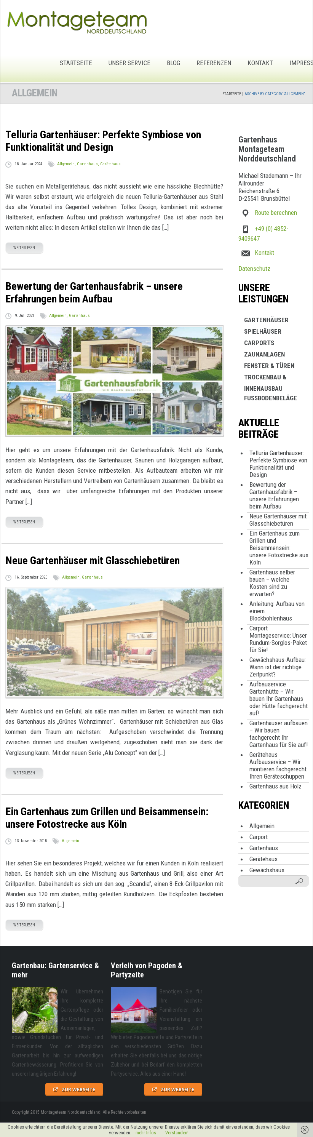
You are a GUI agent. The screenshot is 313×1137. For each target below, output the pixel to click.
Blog (173, 63)
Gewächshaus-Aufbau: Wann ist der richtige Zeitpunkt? (277, 667)
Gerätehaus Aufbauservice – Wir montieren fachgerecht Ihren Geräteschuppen (278, 765)
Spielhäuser (262, 331)
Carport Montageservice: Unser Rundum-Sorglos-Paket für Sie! (278, 639)
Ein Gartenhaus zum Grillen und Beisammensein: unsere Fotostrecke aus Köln (278, 547)
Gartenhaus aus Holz (275, 786)
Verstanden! (176, 1132)
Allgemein (66, 164)
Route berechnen (276, 212)
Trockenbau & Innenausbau (265, 378)
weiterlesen (24, 248)
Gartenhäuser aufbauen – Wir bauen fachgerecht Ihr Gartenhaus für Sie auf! (278, 733)
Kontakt (260, 63)
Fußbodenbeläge (270, 398)
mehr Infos (146, 1132)
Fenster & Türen (269, 365)
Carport (258, 837)
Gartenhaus (87, 164)
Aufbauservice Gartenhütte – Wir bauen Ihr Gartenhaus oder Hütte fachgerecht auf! (278, 698)
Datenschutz (254, 268)
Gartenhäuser (266, 320)
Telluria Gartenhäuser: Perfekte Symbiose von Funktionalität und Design (278, 463)
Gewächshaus (266, 870)
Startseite (76, 63)
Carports (259, 343)
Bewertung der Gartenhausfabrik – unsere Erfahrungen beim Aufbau (274, 495)
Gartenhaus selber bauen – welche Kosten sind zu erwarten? (272, 583)
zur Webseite (78, 1089)
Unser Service (129, 63)
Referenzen (213, 63)
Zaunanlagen (264, 354)
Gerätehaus (110, 164)
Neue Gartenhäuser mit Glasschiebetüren (278, 519)
